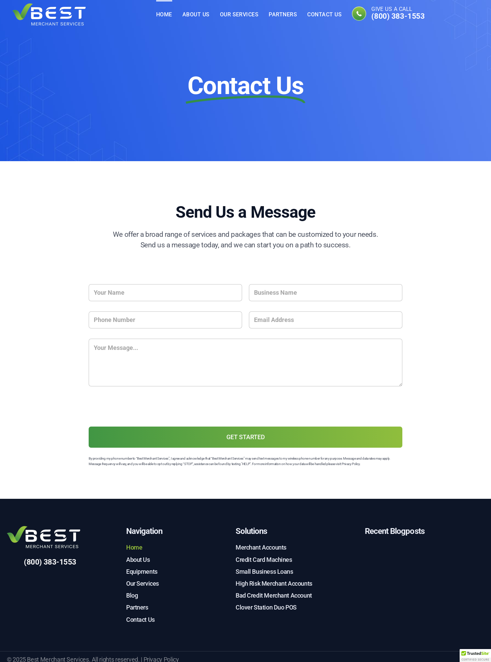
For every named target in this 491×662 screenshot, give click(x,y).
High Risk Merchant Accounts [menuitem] (274, 583)
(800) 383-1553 (50, 562)
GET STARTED (245, 437)
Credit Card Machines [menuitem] (264, 559)
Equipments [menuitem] (142, 571)
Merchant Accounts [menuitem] (261, 547)
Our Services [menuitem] (239, 14)
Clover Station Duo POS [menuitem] (266, 607)
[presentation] (140, 420)
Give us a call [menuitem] (398, 13)
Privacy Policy (350, 464)
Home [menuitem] (164, 14)
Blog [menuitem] (132, 595)
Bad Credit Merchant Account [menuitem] (274, 595)
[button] (475, 655)
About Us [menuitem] (196, 14)
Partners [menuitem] (283, 14)
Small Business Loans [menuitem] (264, 571)
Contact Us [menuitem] (324, 14)
